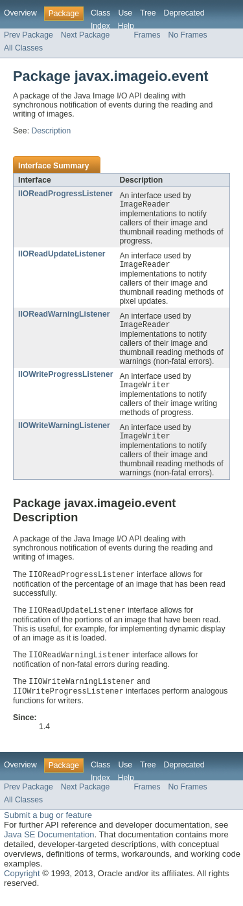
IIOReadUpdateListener (61, 255)
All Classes (23, 47)
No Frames (187, 35)
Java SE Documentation (49, 844)
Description (51, 130)
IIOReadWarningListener (64, 316)
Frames (146, 35)
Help (126, 25)
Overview (20, 12)
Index (100, 25)
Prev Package (28, 35)
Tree (148, 12)
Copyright (22, 883)
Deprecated (184, 12)
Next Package (85, 35)
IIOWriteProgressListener (65, 378)
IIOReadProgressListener (65, 193)
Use (125, 12)
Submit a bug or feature (48, 825)
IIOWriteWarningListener (64, 430)
